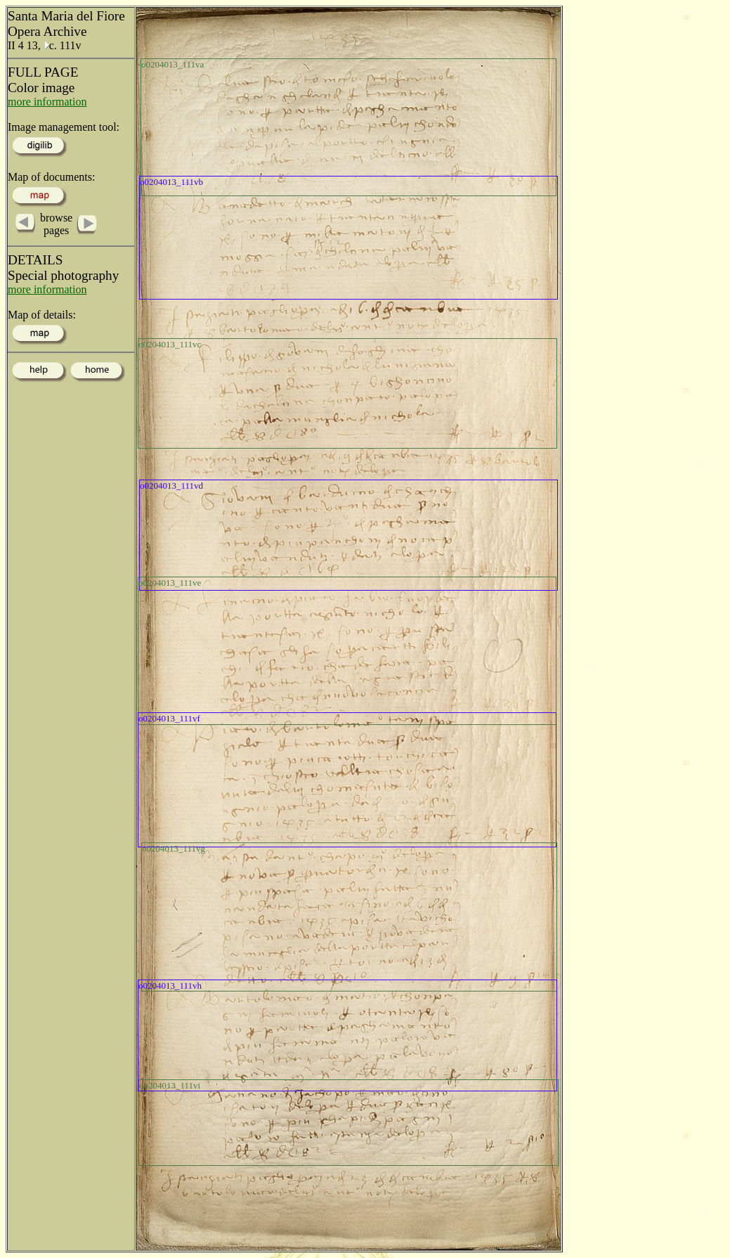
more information (47, 102)
